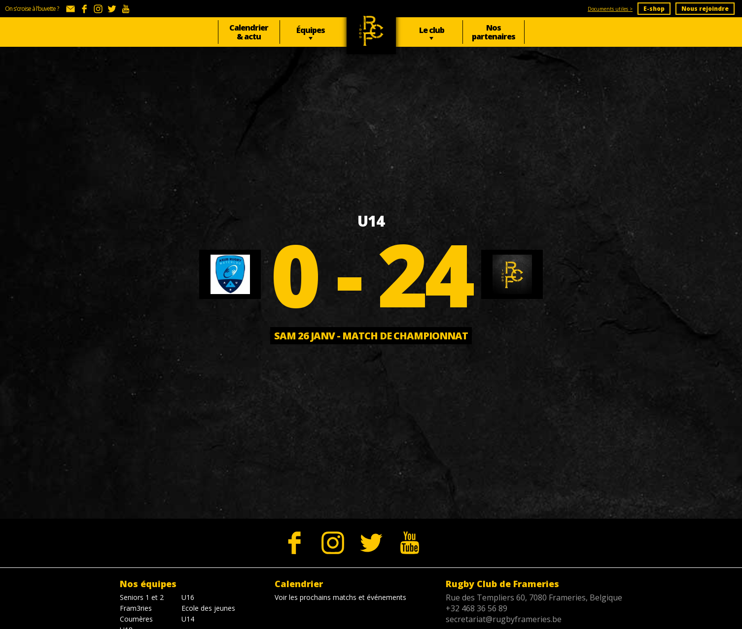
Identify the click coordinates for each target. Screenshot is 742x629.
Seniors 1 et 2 (142, 597)
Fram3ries (136, 608)
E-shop (654, 8)
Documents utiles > (610, 8)
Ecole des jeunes (208, 608)
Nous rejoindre (705, 8)
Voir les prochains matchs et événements (340, 597)
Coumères (136, 619)
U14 (187, 619)
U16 (187, 597)
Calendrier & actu (248, 32)
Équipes (310, 30)
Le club (431, 30)
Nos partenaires (493, 32)
